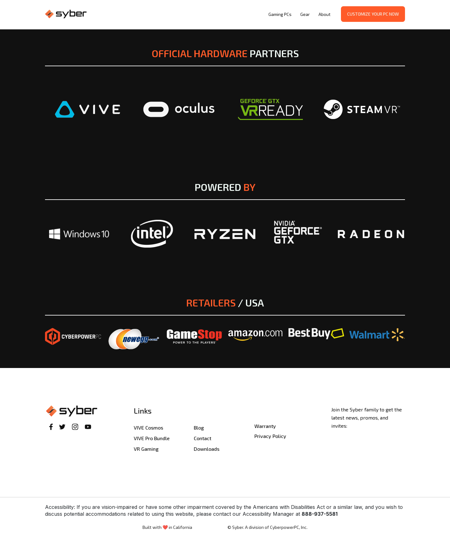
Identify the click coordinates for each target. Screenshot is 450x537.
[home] (155, 14)
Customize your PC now (373, 14)
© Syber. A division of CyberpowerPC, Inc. (268, 527)
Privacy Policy (270, 436)
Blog (199, 427)
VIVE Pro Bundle (152, 438)
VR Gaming (146, 449)
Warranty (265, 426)
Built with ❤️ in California (167, 527)
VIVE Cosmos (148, 427)
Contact (202, 438)
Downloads (206, 449)
